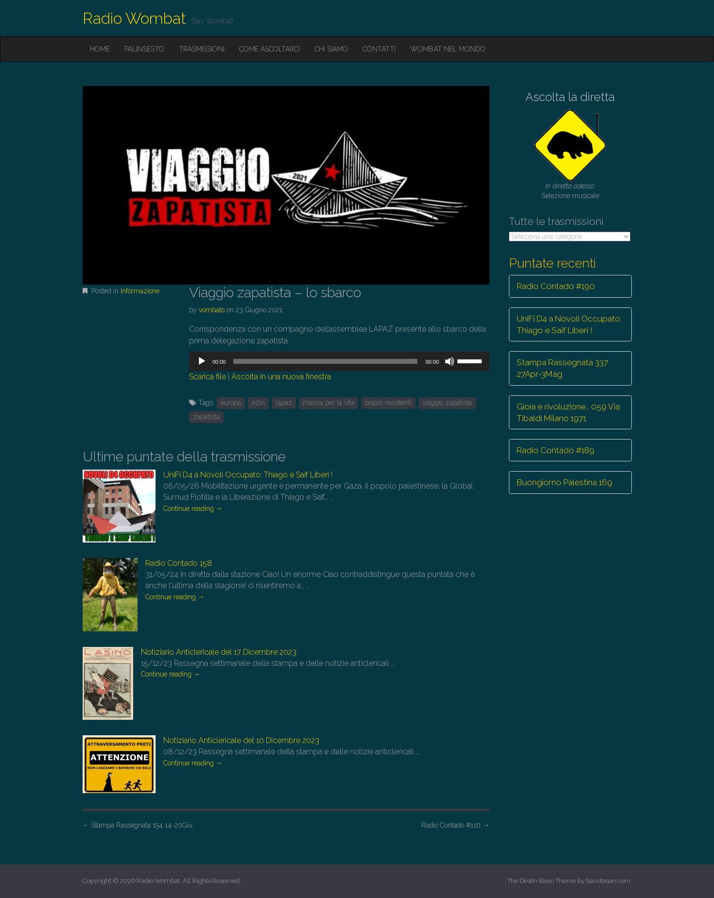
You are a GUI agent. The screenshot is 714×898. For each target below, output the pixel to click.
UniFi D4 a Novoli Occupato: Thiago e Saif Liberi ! (247, 474)
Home (100, 49)
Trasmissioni (202, 49)
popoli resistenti (388, 403)
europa (231, 403)
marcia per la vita (328, 403)
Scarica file (207, 376)
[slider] (325, 361)
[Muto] (449, 361)
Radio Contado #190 (556, 286)
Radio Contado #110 (455, 825)
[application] (339, 361)
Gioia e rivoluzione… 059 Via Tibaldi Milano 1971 (568, 412)
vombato (212, 310)
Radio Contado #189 (555, 450)
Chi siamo (331, 49)
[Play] (202, 361)
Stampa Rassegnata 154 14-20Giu (137, 825)
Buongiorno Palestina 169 (564, 482)
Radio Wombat (134, 18)
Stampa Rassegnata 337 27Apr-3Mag (562, 368)
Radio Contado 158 (178, 563)
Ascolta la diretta (570, 97)
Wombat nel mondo (448, 49)
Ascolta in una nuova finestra (281, 376)
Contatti (379, 49)
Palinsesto (144, 49)
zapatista (206, 417)
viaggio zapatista (447, 403)
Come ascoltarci (269, 49)
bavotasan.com (608, 880)
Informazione (140, 291)
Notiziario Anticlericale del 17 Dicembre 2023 (218, 652)
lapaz (284, 403)
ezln (258, 403)
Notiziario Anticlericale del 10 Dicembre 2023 (241, 740)
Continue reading (193, 508)
